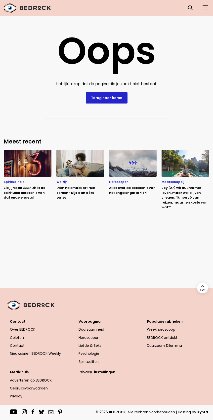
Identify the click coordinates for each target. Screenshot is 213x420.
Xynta (202, 412)
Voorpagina (90, 321)
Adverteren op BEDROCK (31, 380)
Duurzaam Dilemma (164, 345)
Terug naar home (106, 97)
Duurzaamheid (91, 329)
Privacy (16, 396)
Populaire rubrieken (165, 321)
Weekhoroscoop (161, 329)
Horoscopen (89, 337)
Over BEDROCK (22, 329)
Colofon (17, 337)
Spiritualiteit (89, 361)
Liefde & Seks (90, 345)
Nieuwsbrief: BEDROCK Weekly (35, 353)
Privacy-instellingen (97, 372)
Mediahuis (19, 372)
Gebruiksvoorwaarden (29, 388)
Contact (18, 321)
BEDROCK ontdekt (162, 337)
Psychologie (89, 353)
